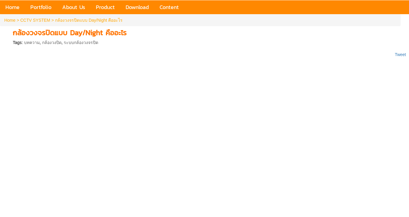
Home (9, 20)
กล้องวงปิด (52, 42)
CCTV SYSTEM (35, 20)
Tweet (400, 54)
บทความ (32, 42)
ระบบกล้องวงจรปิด (81, 42)
